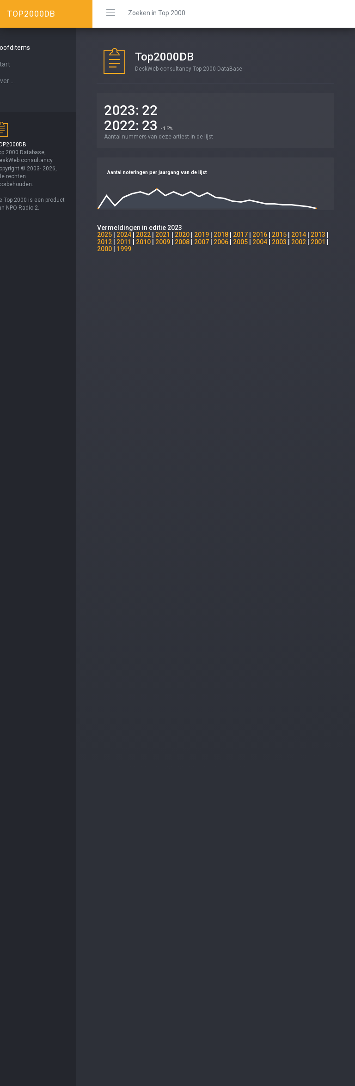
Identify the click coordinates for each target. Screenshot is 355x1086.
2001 (140, 249)
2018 (237, 234)
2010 (179, 242)
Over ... (21, 80)
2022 (160, 234)
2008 (218, 242)
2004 (295, 242)
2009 (198, 242)
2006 (257, 242)
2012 (140, 242)
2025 (121, 234)
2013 (121, 242)
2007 (237, 242)
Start (19, 64)
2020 (198, 234)
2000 (160, 249)
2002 (121, 249)
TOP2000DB (31, 13)
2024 (140, 234)
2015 (295, 234)
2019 (218, 234)
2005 (276, 242)
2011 (160, 242)
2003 (315, 242)
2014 (315, 234)
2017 (257, 234)
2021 (179, 234)
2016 (276, 234)
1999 (179, 249)
